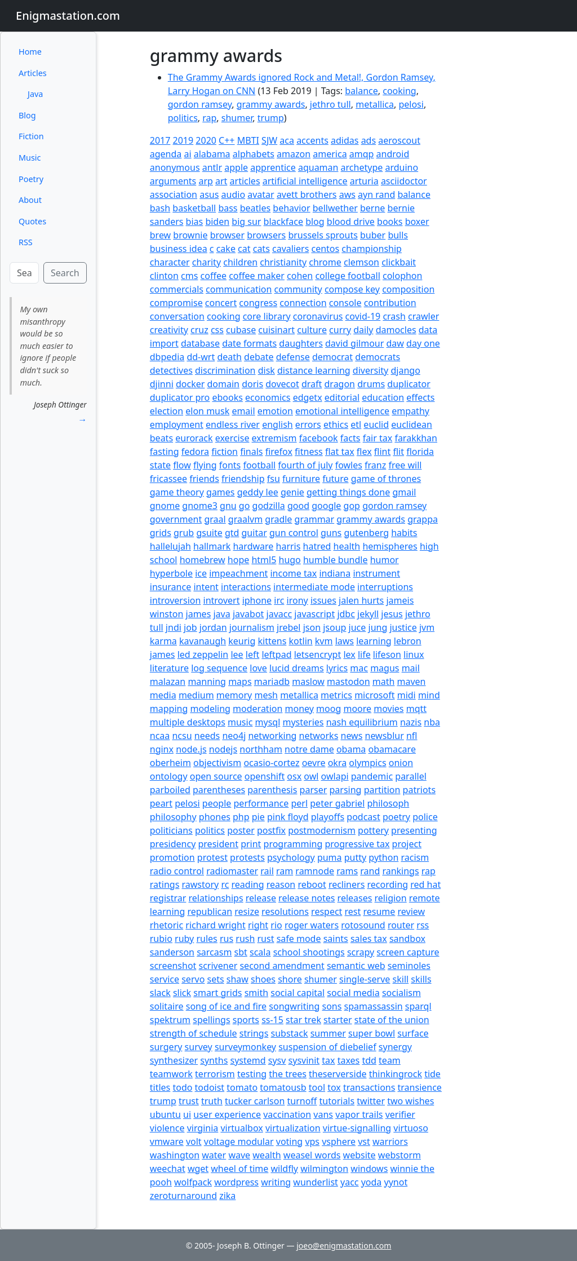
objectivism (217, 762)
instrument (376, 573)
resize (246, 911)
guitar (254, 532)
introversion (175, 600)
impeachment (238, 573)
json (312, 627)
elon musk (207, 411)
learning (373, 641)
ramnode (314, 871)
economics (267, 397)
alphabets (253, 154)
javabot (248, 614)
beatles (255, 208)
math (383, 681)
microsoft (374, 695)
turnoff (302, 1101)
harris (288, 546)
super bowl (371, 1033)
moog (328, 708)
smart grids (217, 992)
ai (187, 154)
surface (412, 1033)
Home (30, 51)
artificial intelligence (305, 181)
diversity (370, 370)
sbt (240, 952)
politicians (171, 830)
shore (290, 979)
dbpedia (167, 357)
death (229, 357)
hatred (317, 546)
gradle (278, 519)
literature (169, 668)
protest (212, 857)
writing (276, 1182)
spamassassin (373, 1006)
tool (317, 1087)
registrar (168, 898)
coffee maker (257, 275)
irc (279, 600)
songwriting (294, 1006)
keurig (241, 641)
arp (205, 181)
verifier (400, 1114)
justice (402, 627)
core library (267, 316)
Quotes (32, 221)
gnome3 (200, 505)
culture (312, 330)
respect (326, 911)
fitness (309, 451)
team (390, 1060)
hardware (253, 546)
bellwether (335, 208)
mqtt (416, 708)
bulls (398, 235)
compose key (352, 289)
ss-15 (272, 1020)
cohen (300, 275)
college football (347, 275)
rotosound (363, 925)
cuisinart (276, 330)
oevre (314, 762)
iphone (257, 600)
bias (194, 221)
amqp (361, 154)
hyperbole (171, 573)
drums (371, 384)
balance (361, 91)
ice (201, 573)
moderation (257, 708)
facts (350, 438)
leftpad (276, 654)
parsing (346, 790)
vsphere (339, 1141)
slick (182, 992)
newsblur (384, 735)
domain (223, 384)
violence (167, 1128)
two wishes (410, 1101)
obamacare (392, 749)
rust (266, 938)
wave (239, 1155)
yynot (396, 1182)
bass (227, 208)
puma (329, 857)
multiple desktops (187, 722)
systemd (248, 1060)
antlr (212, 167)
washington (174, 1155)
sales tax (368, 938)
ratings (165, 884)
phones (214, 817)
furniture (301, 478)
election (166, 411)
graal (214, 519)
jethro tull (330, 104)
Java (35, 94)
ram (284, 871)
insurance (170, 587)
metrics (336, 695)
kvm (324, 641)
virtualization (293, 1128)
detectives (171, 370)
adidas (344, 140)
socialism (401, 992)
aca (286, 140)
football (259, 465)
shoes (263, 979)
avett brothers (307, 194)
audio (233, 194)
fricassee (168, 478)
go (244, 505)
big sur (246, 221)
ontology (169, 776)
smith (256, 992)
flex (364, 451)
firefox (278, 451)
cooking (399, 91)
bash (160, 208)
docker (190, 384)
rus (226, 938)
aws (347, 194)
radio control (177, 871)
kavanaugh (202, 641)
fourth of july (305, 465)
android (393, 154)
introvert (221, 600)
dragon (340, 384)
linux (413, 654)
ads (368, 140)
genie (292, 492)
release (261, 898)
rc (225, 884)
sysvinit (304, 1060)
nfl (412, 735)
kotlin (301, 641)
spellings (211, 1020)
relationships (216, 898)
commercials (176, 289)
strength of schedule (193, 1033)
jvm (426, 627)
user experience (227, 1114)
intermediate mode (314, 587)
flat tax (339, 451)
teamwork (171, 1074)
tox (334, 1087)
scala (260, 952)
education (383, 397)
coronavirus (318, 316)
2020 (206, 140)
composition (408, 289)
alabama (212, 154)
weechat (167, 1168)
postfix (271, 830)
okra (337, 762)
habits (404, 532)
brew (160, 235)
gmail (404, 492)
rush (245, 938)
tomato (242, 1087)
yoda (371, 1182)
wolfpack (193, 1182)
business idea (178, 248)
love (258, 668)
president (218, 844)
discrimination (225, 370)
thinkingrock (395, 1074)
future (335, 478)
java (221, 614)
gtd (232, 532)
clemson (361, 262)
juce (357, 627)
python (383, 857)
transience (420, 1087)
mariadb (272, 681)
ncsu (182, 735)
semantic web (356, 965)
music (240, 722)
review (411, 911)
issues (323, 600)
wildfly (284, 1168)
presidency (173, 844)
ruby (184, 938)
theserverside (337, 1074)
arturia (364, 181)
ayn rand (376, 194)
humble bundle (335, 560)
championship (371, 248)
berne (372, 208)
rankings (400, 871)
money (299, 708)
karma (163, 641)
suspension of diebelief (327, 1047)
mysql (268, 722)
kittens (272, 641)
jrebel (288, 627)
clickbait (398, 262)
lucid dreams (296, 668)
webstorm (399, 1155)
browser (227, 235)
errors (308, 424)
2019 (183, 140)
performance (261, 803)
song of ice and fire (226, 1006)
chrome (325, 262)
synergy (395, 1047)
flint (382, 451)
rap (209, 118)
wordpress (236, 1182)
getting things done (348, 492)
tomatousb (283, 1087)
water (214, 1155)
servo (193, 979)
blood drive (351, 221)
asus (209, 194)
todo (182, 1087)
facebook (318, 438)
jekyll (368, 614)
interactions (246, 587)
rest (353, 911)
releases (355, 898)
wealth (266, 1155)
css (217, 330)
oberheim (170, 762)
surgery (166, 1047)
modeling (210, 708)
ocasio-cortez (271, 762)
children (240, 262)
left (252, 654)
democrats (377, 357)
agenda (166, 154)
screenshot (173, 965)
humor (384, 560)
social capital (297, 992)
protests (247, 857)
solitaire (167, 1006)
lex (349, 654)
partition (382, 790)
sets (215, 979)
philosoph (388, 803)
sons (332, 1006)
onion (401, 762)
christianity (283, 262)
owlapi (335, 776)
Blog (27, 115)
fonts (230, 465)
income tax (293, 573)
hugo (290, 560)
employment (176, 424)
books (389, 221)
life (364, 654)
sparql (418, 1006)
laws (344, 641)
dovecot (282, 384)
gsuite (209, 532)
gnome (165, 505)
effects (420, 397)
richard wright (215, 925)
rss (422, 925)
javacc (279, 614)
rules (206, 938)
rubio (161, 938)
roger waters (312, 925)
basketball (194, 208)
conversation (177, 316)
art (221, 181)
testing (252, 1074)
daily (363, 330)
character (170, 262)
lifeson (387, 654)
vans (323, 1114)
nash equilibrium (362, 722)
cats (261, 248)
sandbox (407, 938)
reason (281, 884)
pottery (373, 830)
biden (217, 221)
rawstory (200, 884)
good (298, 505)
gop (352, 505)
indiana (334, 573)
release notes (306, 898)
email (243, 411)
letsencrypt (317, 654)
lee (236, 654)
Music (30, 157)
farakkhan (415, 438)
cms (189, 275)
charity (206, 262)
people (217, 803)
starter (337, 1020)
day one (423, 343)
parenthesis (272, 790)
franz (375, 465)
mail (411, 668)
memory (234, 695)
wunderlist (315, 1182)
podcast (363, 817)
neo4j (234, 735)
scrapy (360, 952)
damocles (396, 330)
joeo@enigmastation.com (343, 1245)
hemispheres (389, 546)
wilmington (324, 1168)
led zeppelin (203, 654)
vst (364, 1141)
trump (271, 118)
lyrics (337, 668)
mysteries (302, 722)
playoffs (327, 817)
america (330, 154)
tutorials (337, 1101)
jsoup (334, 627)
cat (244, 248)
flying (205, 465)
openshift (265, 776)
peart (161, 803)
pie (258, 817)
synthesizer (174, 1060)
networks (319, 735)
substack (289, 1033)
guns (331, 532)
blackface (283, 221)
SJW (269, 140)
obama (351, 749)
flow (182, 465)
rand (370, 871)
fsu (273, 478)
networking (272, 735)
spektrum (170, 1020)
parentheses (219, 790)
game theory (177, 492)
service (164, 979)
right (258, 925)
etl (355, 424)
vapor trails (359, 1114)
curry (340, 330)
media (163, 695)
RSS (26, 242)
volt (194, 1141)
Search (65, 273)
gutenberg (366, 532)
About (30, 199)
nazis (410, 722)
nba (432, 722)
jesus (391, 614)
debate (258, 357)
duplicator (408, 384)
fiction (224, 451)
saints (335, 938)
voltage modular (239, 1141)
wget (198, 1168)
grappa (422, 519)
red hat (425, 884)
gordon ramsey (200, 104)
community (298, 289)
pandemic (372, 776)
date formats (249, 343)
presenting (414, 830)
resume (379, 911)
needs (207, 735)
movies (388, 708)
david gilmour (354, 343)
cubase (241, 330)
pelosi (410, 104)
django (405, 370)
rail (267, 871)
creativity (169, 330)
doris (252, 384)
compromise (176, 303)
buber (372, 235)
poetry (396, 817)
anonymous (175, 167)
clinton (164, 275)
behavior (291, 208)
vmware (167, 1141)
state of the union (391, 1020)
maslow (308, 681)
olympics (367, 762)
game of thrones (386, 478)
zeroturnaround (183, 1195)
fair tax (378, 438)
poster (241, 830)
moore (357, 708)
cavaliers (290, 248)
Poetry (31, 179)
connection (302, 303)
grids (160, 532)
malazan (167, 681)
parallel (411, 776)
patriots (419, 790)
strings (254, 1033)
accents (312, 140)
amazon (293, 154)
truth (212, 1101)
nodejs (223, 749)
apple (236, 167)
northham (260, 749)
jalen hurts (361, 600)
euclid (376, 424)
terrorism (215, 1074)
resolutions (285, 911)
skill (401, 979)
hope (238, 560)
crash (394, 316)
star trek (303, 1020)
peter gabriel (337, 803)
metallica (375, 104)
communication (239, 289)
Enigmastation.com (68, 15)
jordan (213, 627)
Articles (33, 73)
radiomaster (232, 871)
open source (216, 776)
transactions (369, 1087)
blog (315, 221)
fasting (164, 451)
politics (183, 118)
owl (311, 776)
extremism (274, 438)
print (251, 844)
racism (415, 857)
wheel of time (239, 1168)
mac (359, 668)
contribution (390, 303)
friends (204, 478)
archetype (362, 167)
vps (312, 1141)
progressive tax (357, 844)
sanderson (172, 952)
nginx (162, 749)
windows (369, 1168)
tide (432, 1074)
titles (160, 1087)
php (241, 817)
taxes (349, 1060)
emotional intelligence (342, 411)
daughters (301, 343)
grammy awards (271, 104)
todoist (210, 1087)
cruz (199, 330)
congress (258, 303)
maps (239, 681)
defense (293, 357)
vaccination (287, 1114)
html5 (263, 560)
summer (328, 1033)
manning (207, 681)
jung (378, 627)
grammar (315, 519)
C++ (226, 140)
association (173, 194)
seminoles (409, 965)
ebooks (227, 397)
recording (387, 884)
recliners (347, 884)
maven (411, 681)
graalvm (245, 519)
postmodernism (322, 830)
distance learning (313, 370)
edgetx (307, 397)
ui (187, 1114)
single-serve (364, 979)
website (359, 1155)
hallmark (211, 546)
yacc (349, 1182)
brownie (190, 235)
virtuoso (410, 1128)
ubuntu (165, 1114)
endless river (233, 424)
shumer (236, 118)
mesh (266, 695)
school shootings (309, 952)
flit (398, 451)
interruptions (385, 587)
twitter (371, 1101)
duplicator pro (180, 397)
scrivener (218, 965)
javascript (314, 614)
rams (347, 871)
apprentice (272, 167)
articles (245, 181)
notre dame (309, 749)
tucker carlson (255, 1101)
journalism (251, 627)
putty (355, 857)
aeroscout (399, 140)
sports (246, 1020)
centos (325, 248)
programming (293, 844)
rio (276, 925)
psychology (291, 857)
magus (384, 668)
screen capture (407, 952)
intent (205, 587)
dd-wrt (201, 357)
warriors (390, 1141)
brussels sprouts (322, 235)
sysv (277, 1060)
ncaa (160, 735)
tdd (369, 1060)
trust (189, 1101)
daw (394, 343)
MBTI (248, 140)
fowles (348, 465)
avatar (260, 194)
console (345, 303)
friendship (243, 478)
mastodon (348, 681)
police (424, 817)
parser (313, 790)
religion (391, 898)
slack (160, 992)
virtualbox (241, 1128)
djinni (162, 384)
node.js (191, 749)
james (198, 614)
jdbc (346, 614)
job (190, 627)
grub (184, 532)
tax (328, 1060)
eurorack (193, 438)
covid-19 (363, 316)
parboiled (170, 790)
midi (406, 695)
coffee (214, 275)
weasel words (312, 1155)
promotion (172, 857)
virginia (203, 1128)
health (347, 546)
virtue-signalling (357, 1128)
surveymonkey (245, 1047)
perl (299, 803)
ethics (335, 424)
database (200, 343)
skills (421, 979)
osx (294, 776)
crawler (423, 316)
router (401, 925)
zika (227, 1195)
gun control (293, 532)
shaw (237, 979)
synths (214, 1060)
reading (248, 884)
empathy (410, 411)
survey (198, 1047)
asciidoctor (404, 181)
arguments (173, 181)
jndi (173, 627)
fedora (195, 451)
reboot (312, 884)
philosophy (173, 817)
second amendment (281, 965)
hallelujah (170, 546)
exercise (232, 438)
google (326, 505)
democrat (332, 357)
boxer (417, 221)
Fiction (31, 136)
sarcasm (214, 952)
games (220, 492)
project (406, 844)
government (176, 519)
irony (297, 600)
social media (353, 992)
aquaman (318, 167)
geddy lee (257, 492)
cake (226, 248)
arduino (401, 167)
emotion (275, 411)
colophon (402, 275)
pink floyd (288, 817)
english (277, 424)
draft (311, 384)
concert (221, 303)
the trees (288, 1074)
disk (266, 370)
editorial (342, 397)
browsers (266, 235)
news (352, 735)
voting (289, 1141)
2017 (160, 140)
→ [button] (82, 419)
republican (209, 911)
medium (196, 695)
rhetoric (166, 925)
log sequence (219, 668)
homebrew (202, 560)
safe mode (299, 938)
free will (404, 465)
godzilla (268, 505)
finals (251, 451)
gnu (228, 505)
